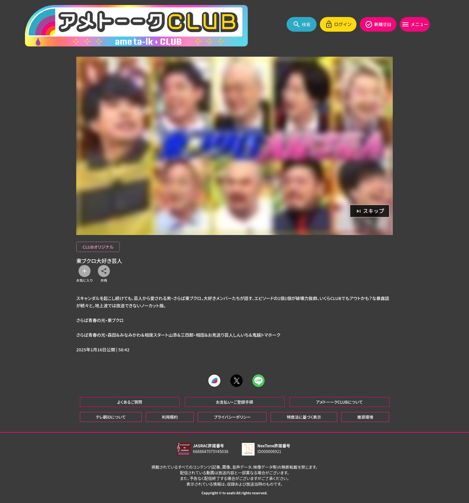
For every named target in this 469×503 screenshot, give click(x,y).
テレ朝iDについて (111, 416)
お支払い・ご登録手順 (234, 401)
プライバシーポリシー (232, 416)
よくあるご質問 (129, 401)
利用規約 (170, 416)
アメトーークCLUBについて (339, 401)
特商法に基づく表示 (304, 416)
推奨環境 (365, 416)
